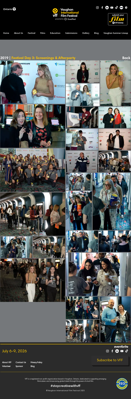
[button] (19, 33)
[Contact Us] (25, 362)
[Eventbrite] (126, 7)
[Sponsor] (25, 366)
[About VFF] (11, 362)
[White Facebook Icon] (102, 7)
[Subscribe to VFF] (109, 360)
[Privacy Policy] (40, 362)
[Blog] (40, 366)
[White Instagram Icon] (97, 7)
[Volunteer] (11, 366)
